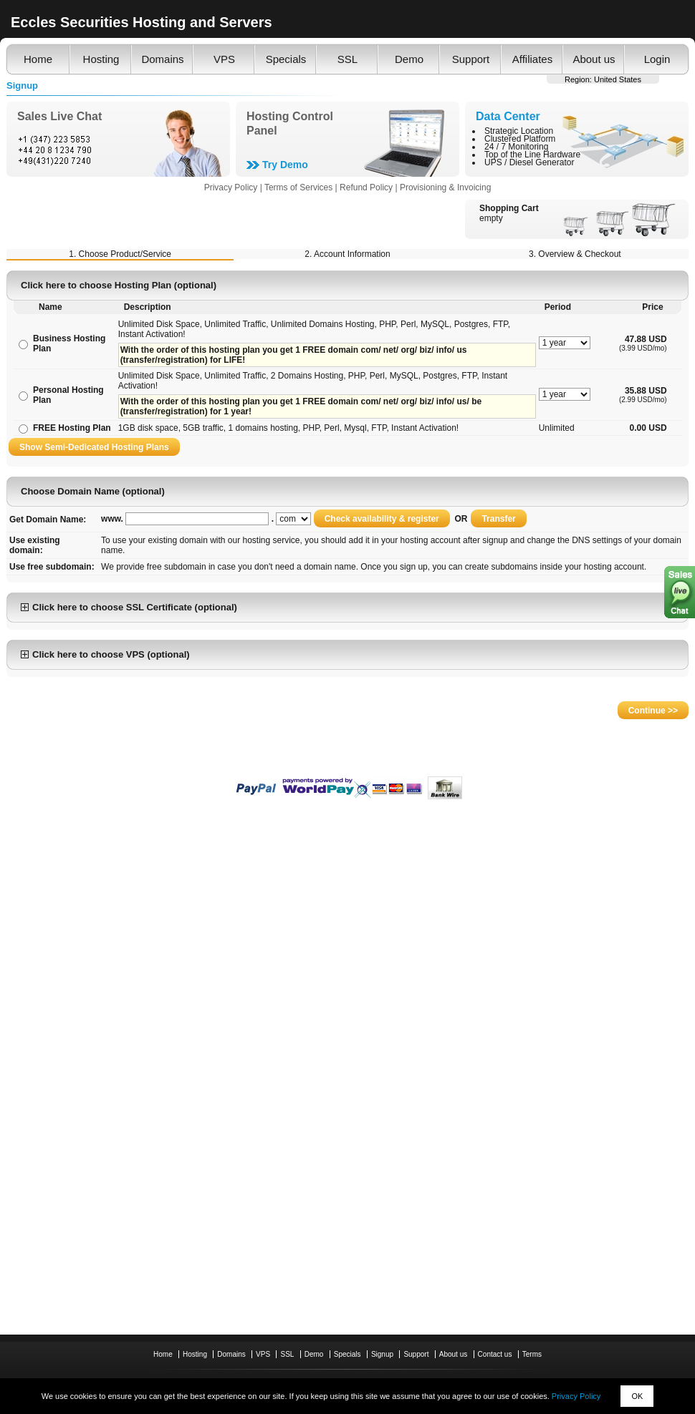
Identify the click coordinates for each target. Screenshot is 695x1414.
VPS (224, 59)
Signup (382, 1354)
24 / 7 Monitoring (516, 147)
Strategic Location (518, 131)
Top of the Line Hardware (532, 155)
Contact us (495, 1354)
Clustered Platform (519, 139)
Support (471, 59)
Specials (286, 59)
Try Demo (285, 164)
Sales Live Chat (59, 116)
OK (637, 1396)
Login (657, 59)
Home (38, 59)
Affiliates (532, 59)
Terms (532, 1354)
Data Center (508, 116)
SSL (347, 59)
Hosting (101, 59)
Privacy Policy (576, 1396)
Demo (409, 59)
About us (593, 59)
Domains (162, 59)
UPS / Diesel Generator (529, 162)
